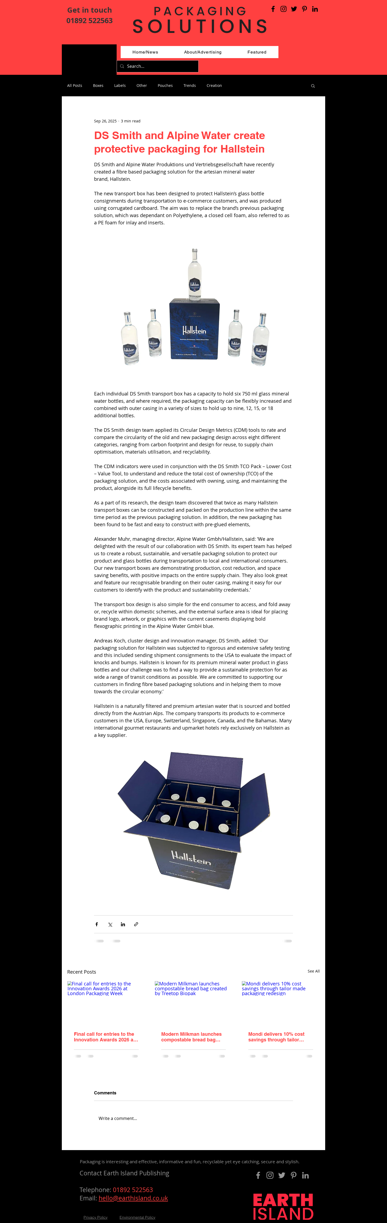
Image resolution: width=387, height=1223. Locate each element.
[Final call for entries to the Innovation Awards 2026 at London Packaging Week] (106, 1003)
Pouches (165, 85)
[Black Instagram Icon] (284, 9)
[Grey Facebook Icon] (258, 1175)
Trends (190, 85)
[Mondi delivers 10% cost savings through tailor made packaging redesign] (281, 1003)
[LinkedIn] (315, 9)
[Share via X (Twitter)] (109, 924)
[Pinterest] (304, 9)
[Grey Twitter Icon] (281, 1175)
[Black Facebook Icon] (273, 9)
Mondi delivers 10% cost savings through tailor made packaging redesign (278, 1036)
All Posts (74, 85)
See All (314, 971)
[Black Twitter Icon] (294, 9)
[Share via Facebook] (96, 924)
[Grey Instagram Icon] (270, 1175)
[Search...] (157, 66)
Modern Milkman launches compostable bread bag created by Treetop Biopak (191, 1036)
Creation (214, 85)
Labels (120, 85)
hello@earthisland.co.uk (133, 1198)
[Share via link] (136, 924)
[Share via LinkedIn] (123, 924)
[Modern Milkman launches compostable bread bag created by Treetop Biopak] (193, 1003)
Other (142, 85)
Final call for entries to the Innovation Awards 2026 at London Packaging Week (104, 1036)
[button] (313, 85)
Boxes (98, 85)
